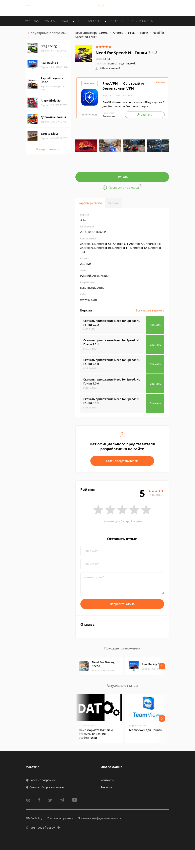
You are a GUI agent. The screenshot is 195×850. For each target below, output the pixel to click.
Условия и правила (60, 818)
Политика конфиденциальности (99, 818)
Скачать (122, 177)
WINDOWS (32, 21)
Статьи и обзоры (141, 21)
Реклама (106, 787)
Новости (116, 21)
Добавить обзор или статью (45, 787)
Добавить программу (40, 780)
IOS (80, 21)
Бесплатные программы (91, 33)
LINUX (64, 21)
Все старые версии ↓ (150, 310)
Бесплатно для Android (121, 63)
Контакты (107, 780)
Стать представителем (122, 461)
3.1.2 (103, 58)
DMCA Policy (34, 818)
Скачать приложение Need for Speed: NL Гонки (111, 323)
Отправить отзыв (122, 604)
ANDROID (94, 21)
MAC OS (50, 21)
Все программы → (48, 149)
